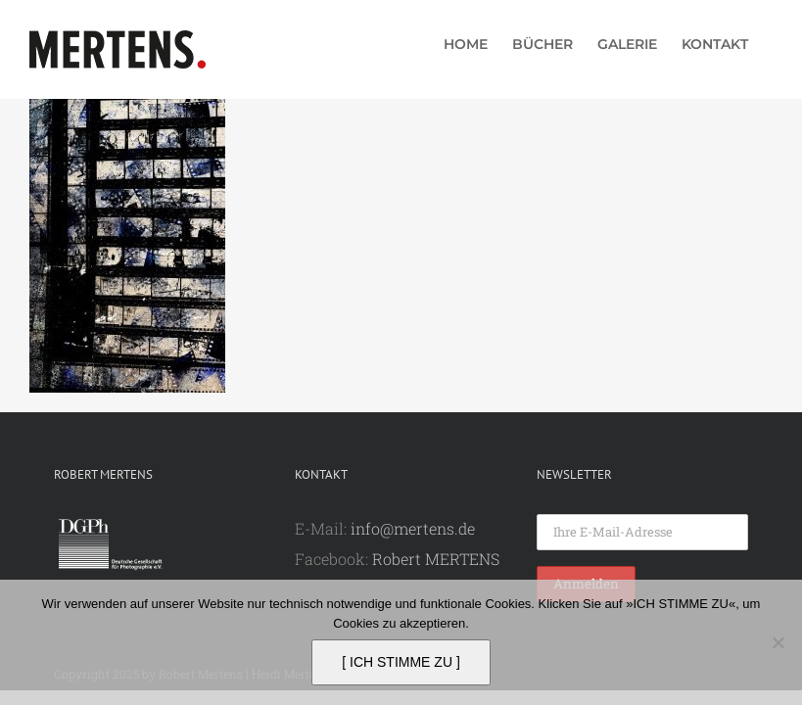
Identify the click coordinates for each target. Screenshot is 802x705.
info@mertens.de (413, 528)
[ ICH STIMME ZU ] (401, 662)
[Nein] (777, 642)
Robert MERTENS (435, 558)
